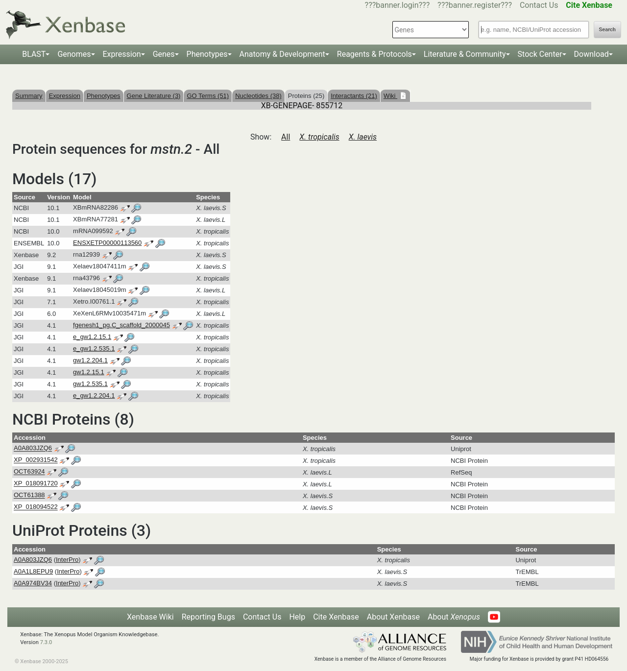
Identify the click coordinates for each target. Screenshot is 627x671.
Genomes (74, 54)
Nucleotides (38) (258, 95)
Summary (29, 95)
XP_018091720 (36, 483)
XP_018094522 (36, 507)
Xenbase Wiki (150, 617)
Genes (164, 54)
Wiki (390, 95)
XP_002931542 (36, 460)
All (285, 137)
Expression (122, 54)
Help (297, 617)
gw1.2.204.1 (90, 360)
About (454, 617)
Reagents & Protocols (374, 54)
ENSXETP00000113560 (107, 242)
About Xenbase (393, 617)
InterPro (67, 559)
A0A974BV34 (33, 583)
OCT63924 (29, 472)
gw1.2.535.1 (90, 383)
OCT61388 (29, 495)
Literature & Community (465, 54)
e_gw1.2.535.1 (94, 348)
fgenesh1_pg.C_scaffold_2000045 (121, 325)
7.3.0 (46, 642)
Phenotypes (207, 54)
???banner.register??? (474, 5)
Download (591, 54)
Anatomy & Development (282, 54)
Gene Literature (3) (154, 95)
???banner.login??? (397, 5)
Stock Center (540, 54)
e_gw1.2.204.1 (94, 395)
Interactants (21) (354, 95)
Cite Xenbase (336, 617)
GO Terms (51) (208, 95)
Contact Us (539, 5)
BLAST (34, 54)
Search (607, 29)
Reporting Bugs (208, 617)
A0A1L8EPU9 (33, 571)
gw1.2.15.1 (88, 372)
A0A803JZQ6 (33, 448)
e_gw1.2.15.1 (92, 336)
